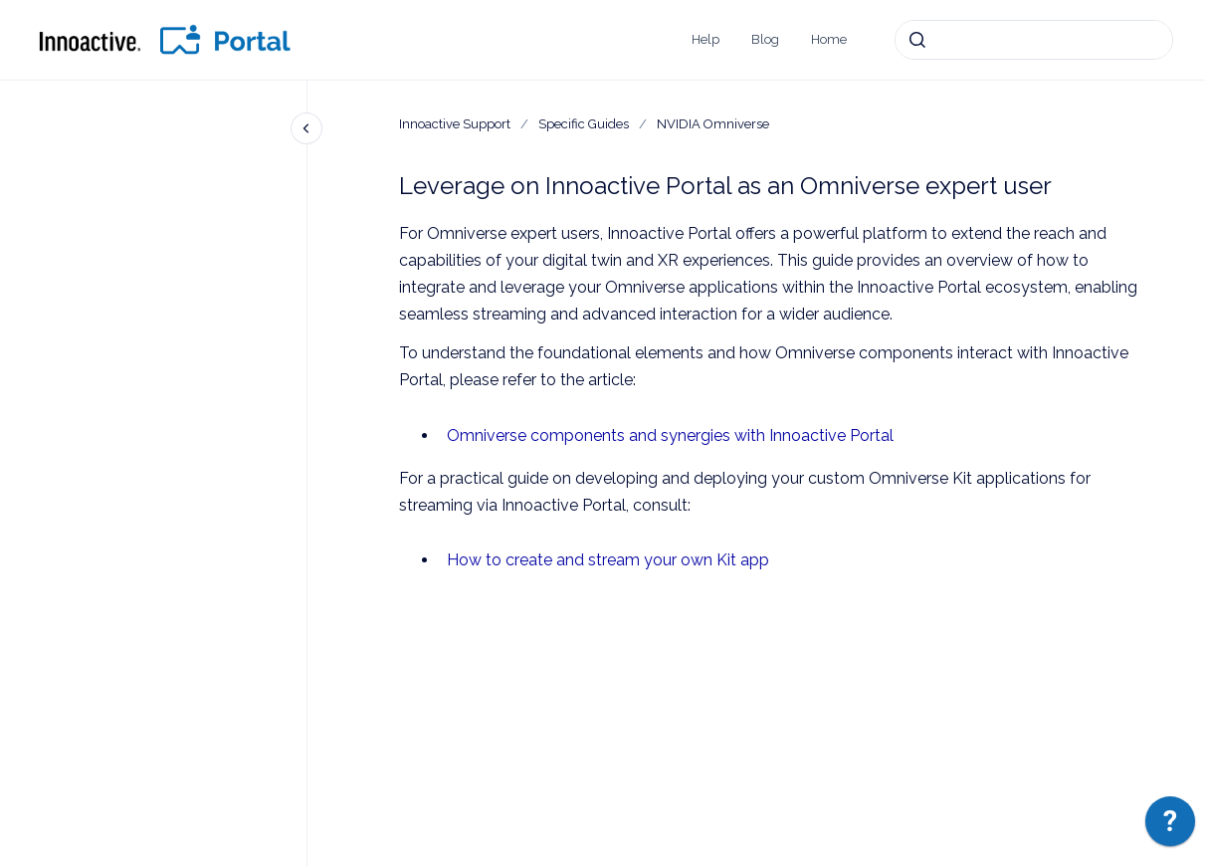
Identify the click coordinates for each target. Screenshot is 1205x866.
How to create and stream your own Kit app (608, 559)
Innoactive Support (454, 123)
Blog (765, 39)
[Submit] (917, 40)
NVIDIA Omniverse (713, 123)
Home (829, 39)
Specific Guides (583, 123)
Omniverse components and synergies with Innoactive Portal (670, 435)
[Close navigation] (306, 128)
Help (705, 39)
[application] (1170, 826)
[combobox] (1034, 40)
